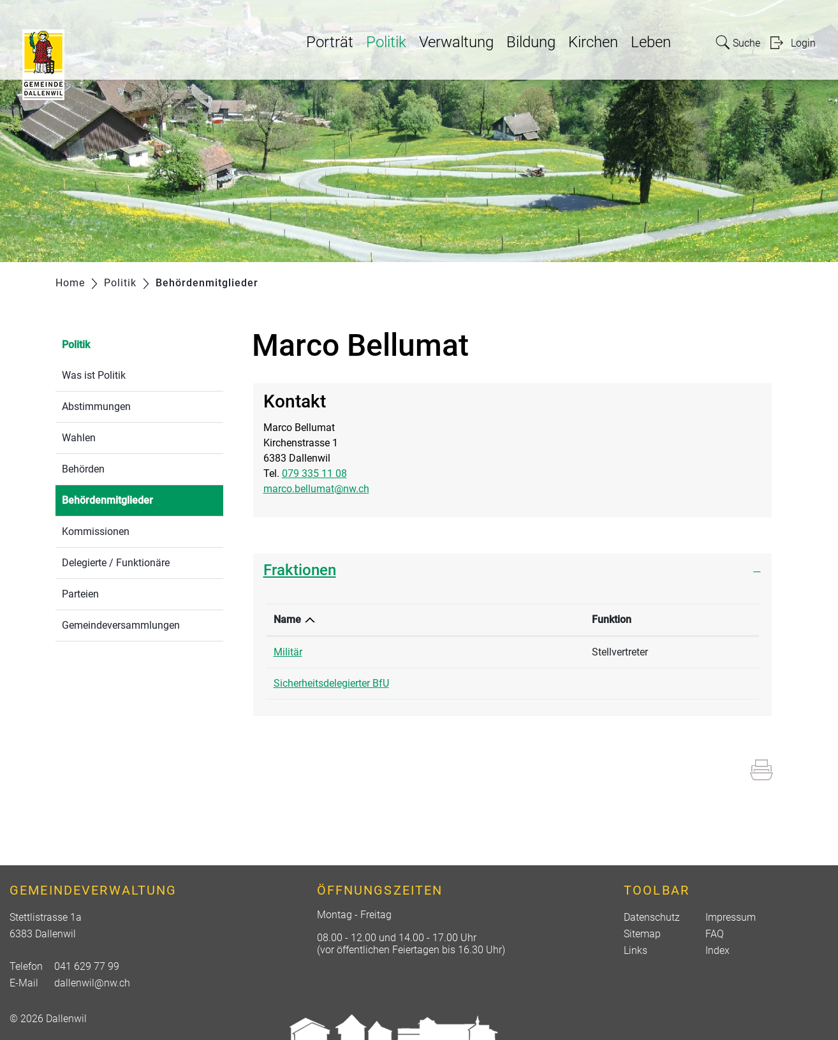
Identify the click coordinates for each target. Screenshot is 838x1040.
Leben (651, 42)
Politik (386, 42)
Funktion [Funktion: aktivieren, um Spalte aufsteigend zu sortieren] (611, 619)
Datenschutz (652, 917)
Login (803, 43)
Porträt (329, 42)
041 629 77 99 (86, 966)
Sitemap (642, 934)
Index (717, 950)
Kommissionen (95, 531)
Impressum (730, 917)
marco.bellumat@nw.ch (316, 489)
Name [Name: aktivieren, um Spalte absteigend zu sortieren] (287, 619)
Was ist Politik (94, 375)
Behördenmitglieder (138, 499)
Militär (288, 652)
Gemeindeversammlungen (121, 625)
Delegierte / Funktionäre (116, 563)
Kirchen (593, 42)
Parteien (80, 594)
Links (635, 950)
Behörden (83, 469)
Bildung (530, 42)
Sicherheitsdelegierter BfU (331, 683)
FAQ (714, 934)
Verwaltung (456, 42)
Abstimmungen (96, 406)
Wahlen (79, 438)
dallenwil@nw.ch (92, 983)
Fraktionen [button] (299, 570)
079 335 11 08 (314, 473)
